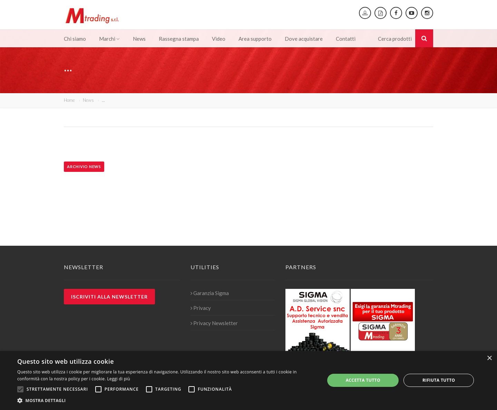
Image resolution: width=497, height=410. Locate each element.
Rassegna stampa (179, 39)
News (139, 39)
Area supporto (255, 39)
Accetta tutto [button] (363, 380)
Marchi (109, 39)
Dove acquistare (304, 39)
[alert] (248, 380)
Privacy (201, 308)
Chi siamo (75, 39)
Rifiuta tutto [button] (438, 380)
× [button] (489, 358)
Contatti (345, 39)
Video (218, 39)
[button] (166, 400)
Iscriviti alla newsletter (109, 297)
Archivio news (84, 166)
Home (69, 100)
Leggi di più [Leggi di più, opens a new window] (118, 379)
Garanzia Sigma (210, 293)
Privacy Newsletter (214, 323)
